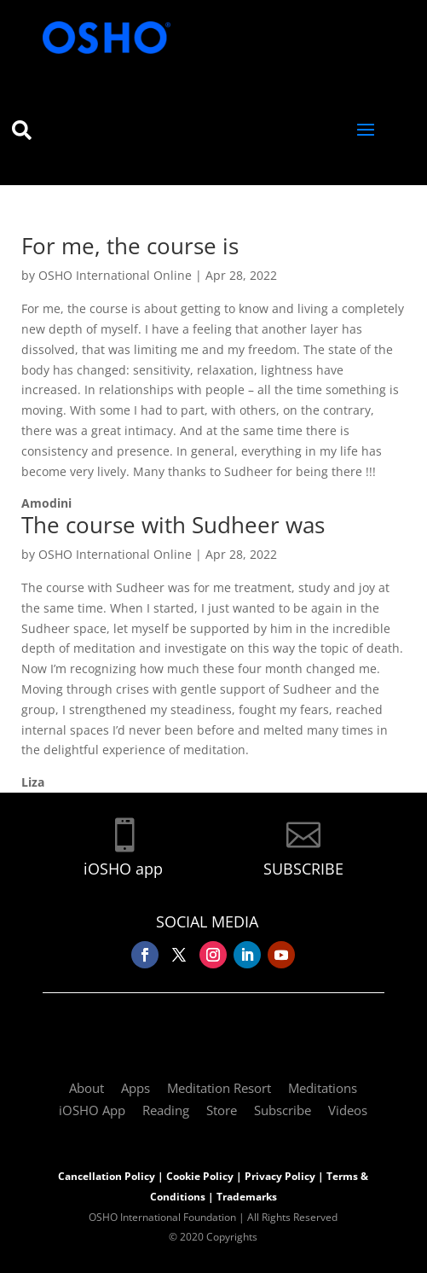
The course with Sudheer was (173, 524)
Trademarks (246, 1196)
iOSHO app (123, 868)
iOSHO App (92, 1110)
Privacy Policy (280, 1176)
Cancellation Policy (106, 1176)
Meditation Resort (219, 1087)
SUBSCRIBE (303, 868)
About (86, 1087)
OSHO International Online (115, 275)
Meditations (322, 1087)
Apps (135, 1087)
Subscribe (282, 1110)
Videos (347, 1110)
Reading (165, 1110)
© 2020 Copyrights (213, 1236)
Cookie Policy (200, 1176)
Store (221, 1110)
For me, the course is (130, 245)
